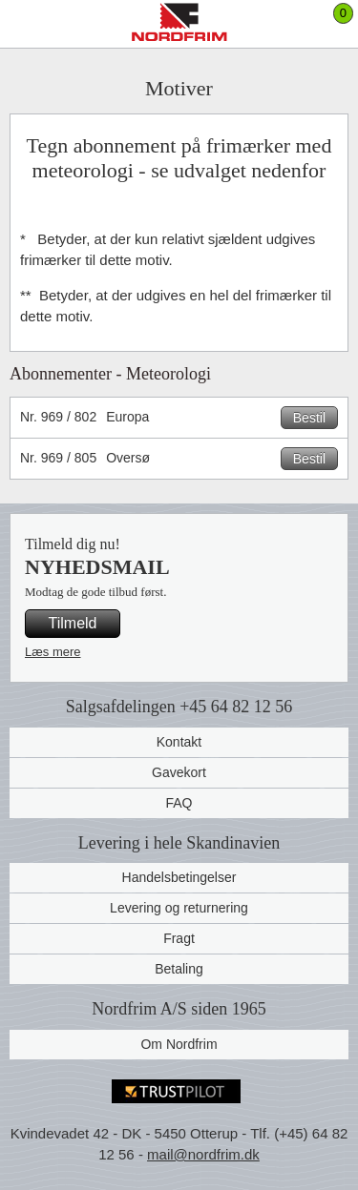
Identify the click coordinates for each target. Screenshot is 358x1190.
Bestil (309, 417)
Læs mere (53, 652)
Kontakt (179, 741)
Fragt (179, 938)
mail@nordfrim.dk (203, 1154)
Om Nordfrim (178, 1044)
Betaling (179, 968)
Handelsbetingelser (179, 877)
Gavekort (179, 772)
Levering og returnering (179, 907)
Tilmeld (73, 623)
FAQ (178, 802)
